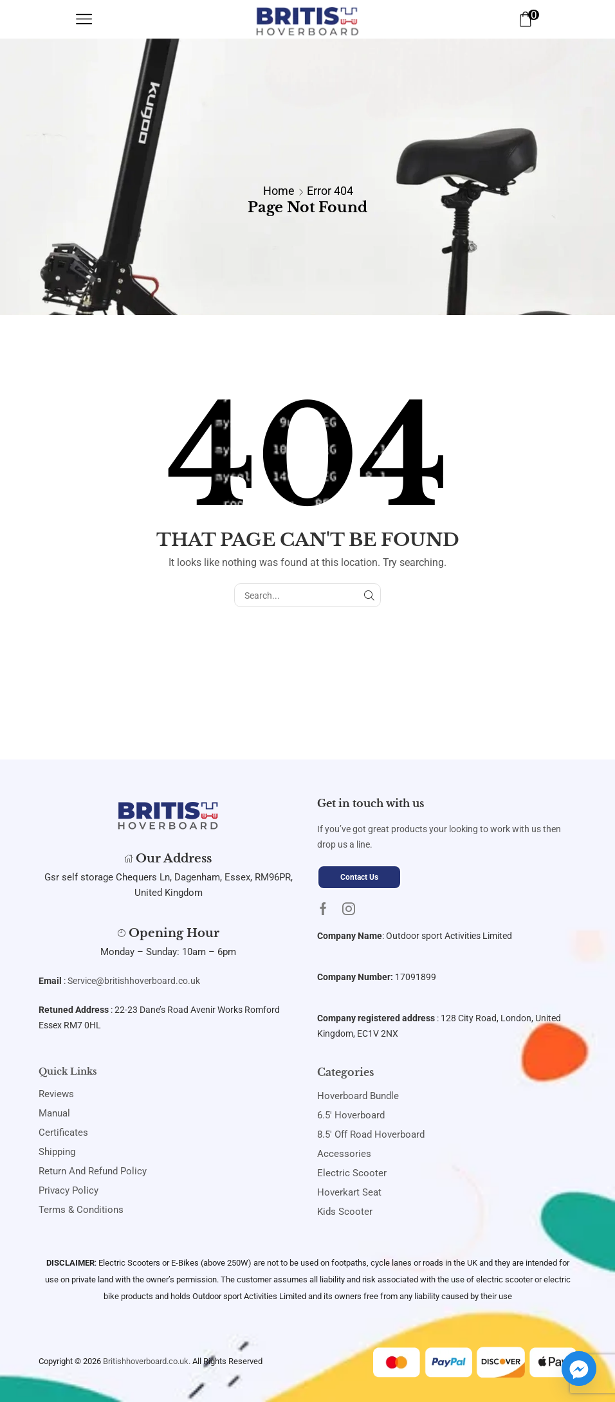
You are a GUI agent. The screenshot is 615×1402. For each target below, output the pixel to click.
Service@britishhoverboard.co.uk (134, 981)
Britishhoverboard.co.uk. (146, 1361)
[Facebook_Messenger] (579, 1368)
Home (279, 190)
